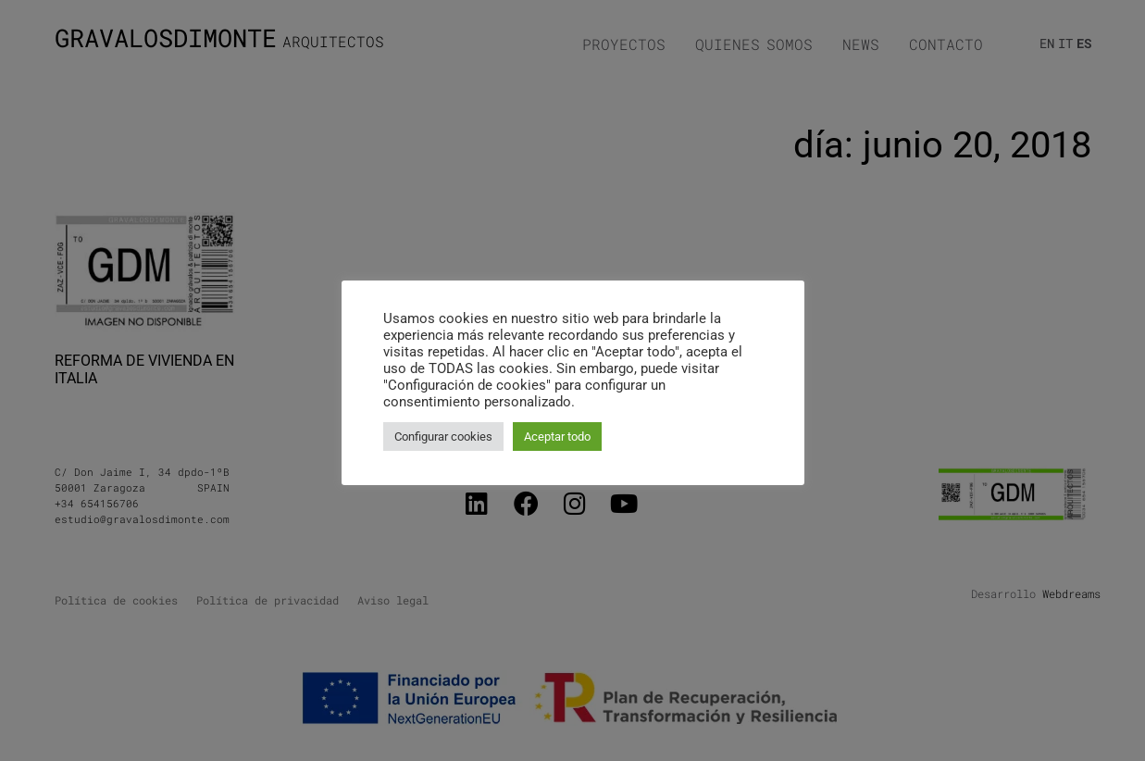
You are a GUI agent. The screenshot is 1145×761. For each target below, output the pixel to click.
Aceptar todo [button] (557, 436)
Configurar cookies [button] (443, 436)
